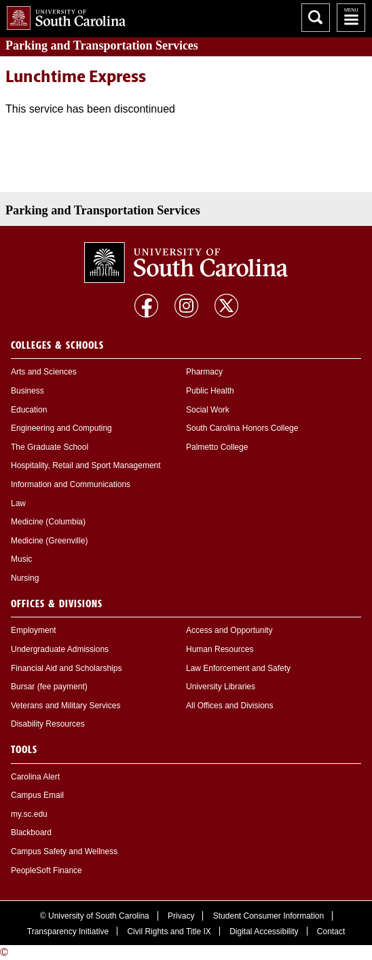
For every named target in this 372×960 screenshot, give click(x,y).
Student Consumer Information (268, 916)
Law (18, 503)
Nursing (25, 578)
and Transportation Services (101, 45)
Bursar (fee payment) (49, 686)
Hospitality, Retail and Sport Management (86, 465)
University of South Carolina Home (63, 15)
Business (27, 391)
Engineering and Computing (61, 428)
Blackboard (31, 832)
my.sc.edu (29, 814)
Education (29, 410)
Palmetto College (217, 447)
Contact (331, 931)
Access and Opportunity (229, 630)
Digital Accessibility (263, 931)
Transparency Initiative (68, 931)
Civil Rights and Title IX (168, 931)
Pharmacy (204, 372)
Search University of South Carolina (315, 17)
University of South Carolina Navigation (351, 17)
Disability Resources (48, 724)
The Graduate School (49, 447)
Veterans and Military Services (65, 705)
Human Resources (219, 649)
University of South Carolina (98, 916)
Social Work (207, 410)
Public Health (210, 391)
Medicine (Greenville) (49, 540)
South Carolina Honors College (242, 428)
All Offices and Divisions (230, 705)
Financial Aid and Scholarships (66, 668)
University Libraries (220, 686)
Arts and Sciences (44, 372)
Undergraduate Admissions (60, 649)
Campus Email (37, 795)
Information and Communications (70, 484)
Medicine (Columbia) (48, 521)
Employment (33, 630)
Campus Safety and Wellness (64, 851)
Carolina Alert (35, 777)
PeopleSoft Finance (46, 870)
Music (21, 559)
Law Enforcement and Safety (238, 668)
